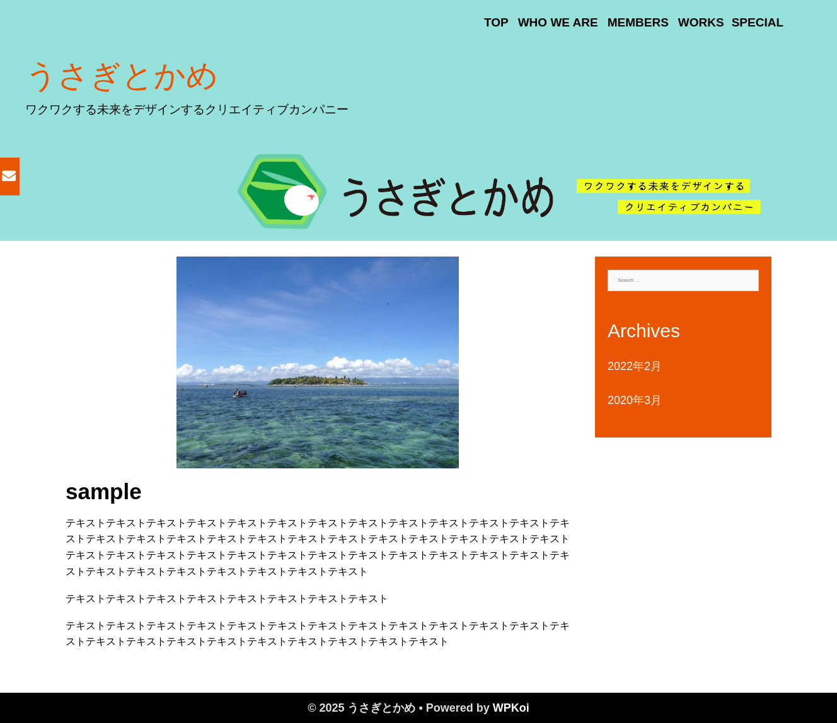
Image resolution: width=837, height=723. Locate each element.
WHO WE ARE (558, 22)
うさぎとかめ (121, 75)
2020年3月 (635, 400)
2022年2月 (635, 366)
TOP (496, 22)
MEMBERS (638, 22)
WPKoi (511, 708)
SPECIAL (757, 22)
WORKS (701, 22)
